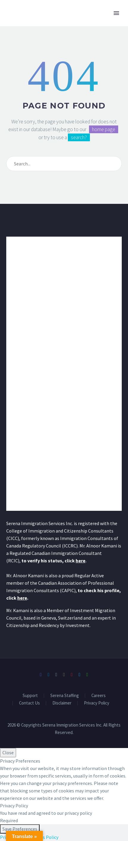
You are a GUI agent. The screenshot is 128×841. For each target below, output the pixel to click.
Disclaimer (61, 703)
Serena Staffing (64, 695)
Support (30, 695)
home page (103, 129)
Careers (98, 695)
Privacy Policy (96, 703)
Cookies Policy (43, 837)
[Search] (64, 163)
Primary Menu (116, 13)
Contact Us (29, 703)
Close (8, 752)
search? (79, 137)
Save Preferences (19, 829)
